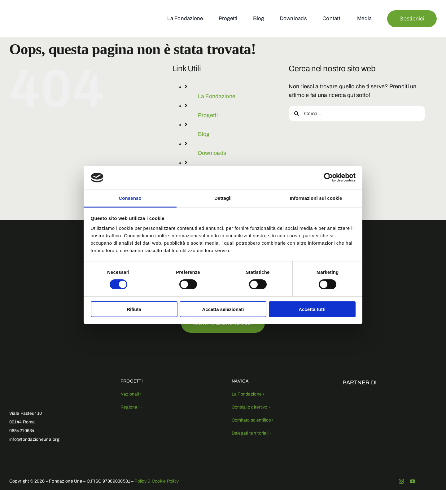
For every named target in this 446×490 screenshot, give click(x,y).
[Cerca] (296, 113)
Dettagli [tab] (223, 198)
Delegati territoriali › (251, 433)
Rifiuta (134, 309)
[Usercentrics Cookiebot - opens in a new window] (328, 177)
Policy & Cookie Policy (156, 481)
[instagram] (401, 481)
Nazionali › (131, 394)
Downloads (212, 153)
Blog (204, 134)
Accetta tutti (312, 309)
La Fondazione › (248, 394)
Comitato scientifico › (253, 420)
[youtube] (412, 481)
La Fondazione (217, 96)
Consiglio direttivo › (251, 407)
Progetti (208, 115)
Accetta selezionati (223, 309)
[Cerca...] (357, 113)
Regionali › (131, 407)
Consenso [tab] (130, 198)
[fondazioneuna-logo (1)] (27, 8)
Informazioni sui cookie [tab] (316, 198)
